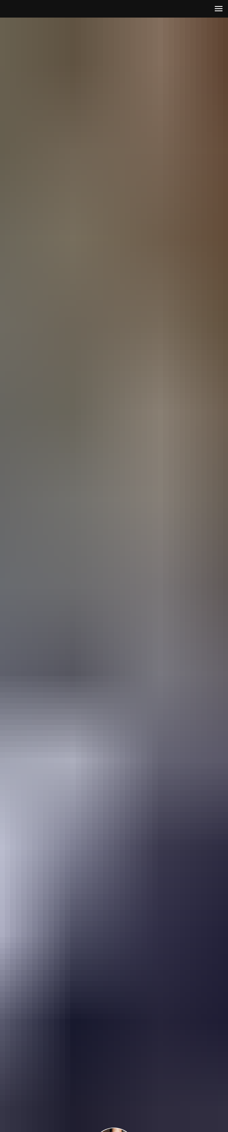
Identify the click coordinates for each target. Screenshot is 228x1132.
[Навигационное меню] (218, 9)
